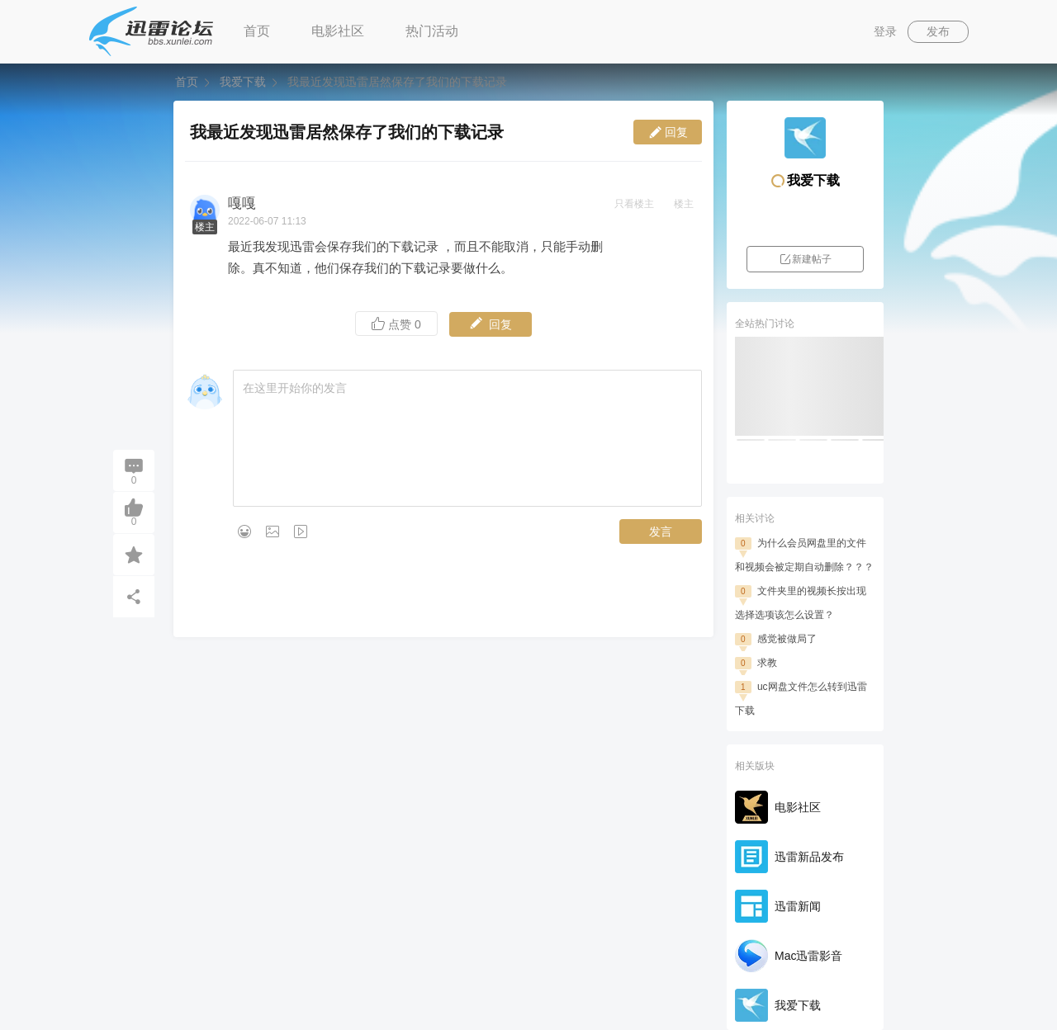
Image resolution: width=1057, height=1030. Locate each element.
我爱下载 (242, 81)
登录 (885, 31)
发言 (660, 531)
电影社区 (337, 31)
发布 (938, 31)
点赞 (396, 324)
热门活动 (431, 31)
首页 (257, 31)
